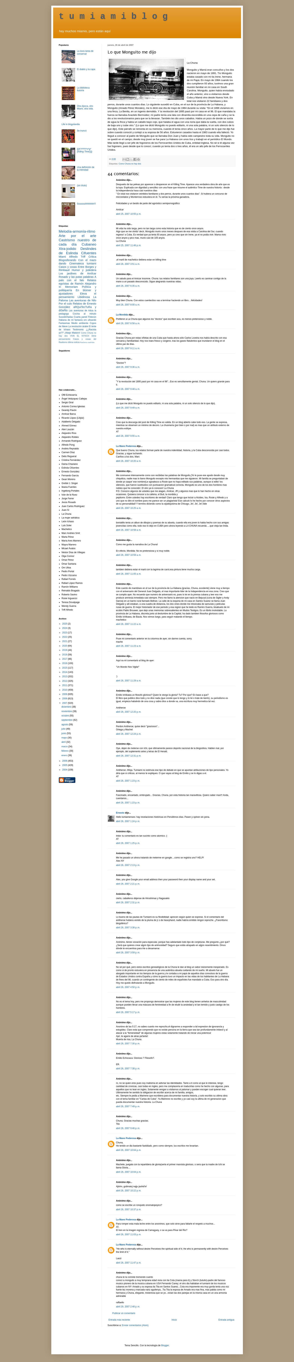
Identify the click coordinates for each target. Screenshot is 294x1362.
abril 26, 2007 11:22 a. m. (128, 624)
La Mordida (122, 314)
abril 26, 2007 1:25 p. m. (128, 843)
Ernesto (120, 813)
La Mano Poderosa (126, 446)
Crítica (92, 256)
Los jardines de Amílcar (77, 273)
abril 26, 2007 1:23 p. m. (128, 780)
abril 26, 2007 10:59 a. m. (128, 555)
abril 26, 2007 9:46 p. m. (128, 1128)
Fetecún (92, 317)
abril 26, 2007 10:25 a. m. (128, 508)
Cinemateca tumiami (82, 263)
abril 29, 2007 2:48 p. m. (128, 1306)
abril (63, 742)
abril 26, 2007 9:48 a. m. (128, 389)
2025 (65, 623)
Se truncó (81, 130)
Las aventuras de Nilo (82, 300)
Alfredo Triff (77, 256)
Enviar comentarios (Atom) (135, 1325)
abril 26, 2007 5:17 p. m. (128, 1012)
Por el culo (65, 303)
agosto (65, 724)
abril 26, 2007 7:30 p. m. (128, 1043)
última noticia (74, 342)
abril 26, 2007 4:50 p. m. (128, 987)
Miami (62, 256)
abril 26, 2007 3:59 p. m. (128, 952)
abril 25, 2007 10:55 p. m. (128, 214)
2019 (65, 650)
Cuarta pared (80, 317)
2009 (65, 694)
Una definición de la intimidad (85, 168)
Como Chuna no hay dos (130, 164)
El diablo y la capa (86, 69)
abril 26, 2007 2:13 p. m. (128, 865)
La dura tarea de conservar (85, 52)
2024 (65, 628)
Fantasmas (64, 323)
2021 (65, 641)
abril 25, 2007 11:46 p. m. (128, 245)
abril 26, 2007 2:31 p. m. (128, 902)
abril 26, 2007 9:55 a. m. (128, 436)
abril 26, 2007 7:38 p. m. (128, 1068)
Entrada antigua (226, 1319)
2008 (65, 698)
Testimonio (78, 329)
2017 (65, 659)
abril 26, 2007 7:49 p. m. (128, 1106)
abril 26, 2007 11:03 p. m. (128, 1234)
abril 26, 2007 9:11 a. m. (128, 348)
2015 (65, 667)
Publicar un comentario (123, 1313)
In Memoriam (68, 286)
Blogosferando (67, 260)
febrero (65, 751)
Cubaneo (89, 244)
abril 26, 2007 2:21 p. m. (128, 884)
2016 (65, 663)
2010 (65, 690)
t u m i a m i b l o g (113, 16)
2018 (65, 654)
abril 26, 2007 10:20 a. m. (128, 461)
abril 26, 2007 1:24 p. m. (128, 821)
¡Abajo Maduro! (72, 332)
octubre (65, 715)
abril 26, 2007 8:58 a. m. (128, 323)
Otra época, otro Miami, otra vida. (85, 107)
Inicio (174, 1319)
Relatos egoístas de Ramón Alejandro (77, 282)
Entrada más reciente (119, 1319)
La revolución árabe (78, 326)
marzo (64, 746)
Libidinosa (84, 297)
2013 (65, 676)
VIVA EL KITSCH (79, 336)
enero (64, 755)
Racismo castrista (87, 342)
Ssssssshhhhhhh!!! (86, 203)
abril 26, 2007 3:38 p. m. (128, 927)
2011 (65, 685)
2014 (65, 672)
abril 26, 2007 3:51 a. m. (128, 264)
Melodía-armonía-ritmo (77, 231)
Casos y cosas (68, 266)
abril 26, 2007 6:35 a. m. (128, 286)
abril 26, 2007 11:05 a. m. (128, 574)
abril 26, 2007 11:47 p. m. (128, 1262)
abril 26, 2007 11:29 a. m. (128, 680)
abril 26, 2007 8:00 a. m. (128, 304)
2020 (65, 645)
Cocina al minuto (84, 313)
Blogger (165, 1345)
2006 (65, 761)
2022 (65, 637)
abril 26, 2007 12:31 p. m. (128, 755)
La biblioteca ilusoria (83, 89)
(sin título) (82, 185)
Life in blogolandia (71, 124)
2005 (65, 765)
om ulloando (90, 320)
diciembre (66, 706)
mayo (64, 737)
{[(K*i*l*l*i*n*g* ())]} (84, 150)
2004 (65, 769)
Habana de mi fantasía (71, 320)
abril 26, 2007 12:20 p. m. (128, 712)
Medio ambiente (79, 323)
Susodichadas (66, 317)
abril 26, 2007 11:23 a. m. (128, 646)
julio (63, 729)
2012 (65, 681)
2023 (65, 632)
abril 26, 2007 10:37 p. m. (128, 1209)
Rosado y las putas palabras (76, 276)
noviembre (67, 711)
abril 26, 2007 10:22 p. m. (128, 1190)
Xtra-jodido (67, 249)
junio (64, 733)
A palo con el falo (77, 278)
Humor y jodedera (84, 270)
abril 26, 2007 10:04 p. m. (128, 1150)
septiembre (67, 720)
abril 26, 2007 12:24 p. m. (128, 734)
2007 (65, 703)
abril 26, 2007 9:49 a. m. (128, 407)
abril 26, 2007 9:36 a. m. (128, 367)
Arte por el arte (77, 236)
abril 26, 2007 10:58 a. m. (128, 530)
